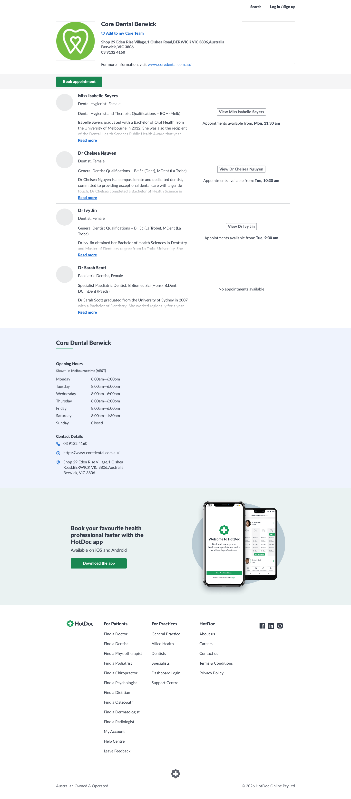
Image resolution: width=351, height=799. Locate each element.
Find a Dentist (116, 644)
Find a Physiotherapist (123, 654)
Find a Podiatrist (118, 663)
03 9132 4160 (75, 444)
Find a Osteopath (119, 702)
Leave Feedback (117, 751)
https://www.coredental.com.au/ (91, 453)
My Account (114, 732)
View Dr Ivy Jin (241, 227)
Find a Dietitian (117, 693)
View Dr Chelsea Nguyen (241, 169)
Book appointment (79, 82)
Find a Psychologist (120, 683)
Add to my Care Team (122, 33)
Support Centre (165, 683)
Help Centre (114, 741)
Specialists (161, 663)
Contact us (208, 654)
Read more (87, 140)
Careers (206, 644)
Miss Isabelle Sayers (98, 96)
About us (207, 634)
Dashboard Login (166, 673)
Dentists (159, 654)
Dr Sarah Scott (92, 268)
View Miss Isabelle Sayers (241, 112)
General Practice (166, 634)
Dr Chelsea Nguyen (97, 153)
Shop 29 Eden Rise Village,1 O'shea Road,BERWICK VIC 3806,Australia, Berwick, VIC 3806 (94, 467)
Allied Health (163, 644)
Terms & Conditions (216, 663)
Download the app (99, 563)
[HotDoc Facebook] (262, 626)
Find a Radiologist (119, 722)
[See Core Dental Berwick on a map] (268, 43)
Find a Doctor (115, 634)
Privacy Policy (211, 673)
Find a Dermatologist (122, 712)
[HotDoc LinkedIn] (271, 626)
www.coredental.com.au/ (170, 65)
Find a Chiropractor (120, 673)
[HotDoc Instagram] (279, 626)
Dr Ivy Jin (87, 211)
